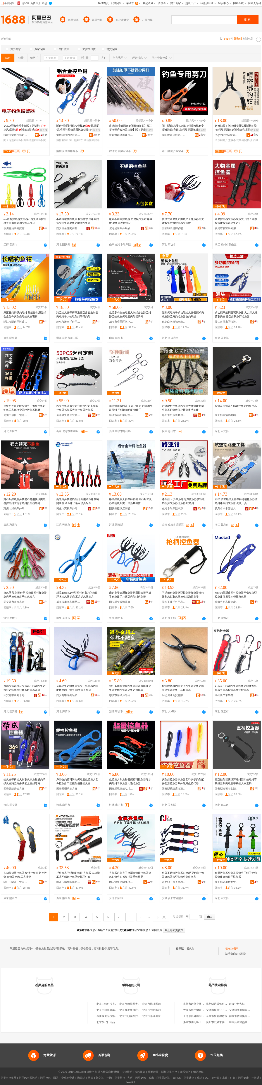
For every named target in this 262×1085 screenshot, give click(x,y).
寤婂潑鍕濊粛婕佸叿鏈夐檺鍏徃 (121, 134)
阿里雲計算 (163, 1077)
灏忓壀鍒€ (62, 140)
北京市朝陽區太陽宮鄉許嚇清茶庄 (139, 1003)
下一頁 (160, 917)
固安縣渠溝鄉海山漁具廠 (227, 415)
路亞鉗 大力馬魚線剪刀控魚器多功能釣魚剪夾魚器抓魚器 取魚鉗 (183, 501)
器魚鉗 (190, 948)
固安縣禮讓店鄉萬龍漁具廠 (174, 788)
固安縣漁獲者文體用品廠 (227, 788)
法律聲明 (127, 1071)
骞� (43, 134)
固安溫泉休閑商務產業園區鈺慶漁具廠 (68, 228)
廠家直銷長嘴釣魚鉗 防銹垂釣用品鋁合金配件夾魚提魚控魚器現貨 (24, 314)
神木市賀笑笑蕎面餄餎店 (243, 1016)
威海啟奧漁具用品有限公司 (68, 601)
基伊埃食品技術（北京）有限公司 (116, 1016)
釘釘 (232, 1077)
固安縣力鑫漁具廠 (13, 601)
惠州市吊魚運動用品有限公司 (174, 415)
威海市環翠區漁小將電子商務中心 (121, 321)
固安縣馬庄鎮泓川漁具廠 (121, 788)
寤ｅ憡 (43, 129)
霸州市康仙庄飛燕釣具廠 (15, 415)
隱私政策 (153, 1071)
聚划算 (100, 1077)
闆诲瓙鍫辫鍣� (33, 140)
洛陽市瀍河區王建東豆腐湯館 (200, 1022)
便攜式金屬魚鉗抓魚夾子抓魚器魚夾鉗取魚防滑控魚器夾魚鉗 (183, 221)
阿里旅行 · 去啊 (124, 1077)
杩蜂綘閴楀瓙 (244, 140)
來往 (225, 1077)
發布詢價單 (231, 948)
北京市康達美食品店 (154, 1016)
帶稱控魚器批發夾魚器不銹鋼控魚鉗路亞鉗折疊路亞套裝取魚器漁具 (24, 688)
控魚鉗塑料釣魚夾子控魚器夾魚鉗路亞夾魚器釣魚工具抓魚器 (183, 688)
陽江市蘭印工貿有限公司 (15, 882)
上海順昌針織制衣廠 (195, 1016)
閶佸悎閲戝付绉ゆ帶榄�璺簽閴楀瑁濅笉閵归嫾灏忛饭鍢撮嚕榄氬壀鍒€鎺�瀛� (77, 128)
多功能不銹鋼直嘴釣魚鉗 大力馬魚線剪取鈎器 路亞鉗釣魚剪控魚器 (236, 314)
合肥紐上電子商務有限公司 (174, 882)
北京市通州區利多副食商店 (158, 1010)
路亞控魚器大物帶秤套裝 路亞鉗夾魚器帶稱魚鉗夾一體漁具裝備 (130, 501)
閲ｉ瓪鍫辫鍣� (13, 140)
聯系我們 (185, 1071)
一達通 (255, 1077)
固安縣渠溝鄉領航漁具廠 (68, 695)
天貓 (90, 1077)
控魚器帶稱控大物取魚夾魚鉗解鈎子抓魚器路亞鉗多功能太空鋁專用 (24, 781)
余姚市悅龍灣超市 (216, 1016)
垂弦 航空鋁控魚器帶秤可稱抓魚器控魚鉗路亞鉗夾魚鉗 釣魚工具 (236, 501)
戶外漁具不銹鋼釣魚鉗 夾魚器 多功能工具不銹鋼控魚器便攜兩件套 (78, 874)
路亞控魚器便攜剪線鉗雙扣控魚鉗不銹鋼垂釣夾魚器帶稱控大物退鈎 (236, 781)
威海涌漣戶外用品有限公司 (121, 228)
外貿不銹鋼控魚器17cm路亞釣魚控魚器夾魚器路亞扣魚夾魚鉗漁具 (183, 874)
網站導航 (198, 1071)
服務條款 (140, 1071)
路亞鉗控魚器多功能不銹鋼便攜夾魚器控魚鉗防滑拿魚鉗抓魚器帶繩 (24, 501)
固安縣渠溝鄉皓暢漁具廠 (174, 228)
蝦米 (151, 1077)
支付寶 (215, 1077)
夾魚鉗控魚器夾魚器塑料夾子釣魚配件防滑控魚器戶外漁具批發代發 (183, 781)
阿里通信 (189, 1077)
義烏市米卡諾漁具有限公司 (227, 508)
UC (207, 1077)
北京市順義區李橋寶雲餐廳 (112, 1010)
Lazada (130, 1081)
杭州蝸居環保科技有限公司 (222, 1003)
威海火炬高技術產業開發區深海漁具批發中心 (227, 601)
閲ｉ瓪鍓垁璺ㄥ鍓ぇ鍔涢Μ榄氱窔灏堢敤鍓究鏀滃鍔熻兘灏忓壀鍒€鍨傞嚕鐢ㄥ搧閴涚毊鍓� (183, 128)
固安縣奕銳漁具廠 (119, 601)
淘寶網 (81, 1077)
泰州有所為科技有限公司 (15, 228)
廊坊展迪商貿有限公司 (174, 695)
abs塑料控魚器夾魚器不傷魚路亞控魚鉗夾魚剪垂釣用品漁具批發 (24, 221)
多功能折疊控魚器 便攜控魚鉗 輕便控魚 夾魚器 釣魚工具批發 (25, 874)
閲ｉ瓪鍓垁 (76, 140)
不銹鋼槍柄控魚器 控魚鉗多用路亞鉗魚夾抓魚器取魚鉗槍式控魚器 (77, 221)
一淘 (109, 1077)
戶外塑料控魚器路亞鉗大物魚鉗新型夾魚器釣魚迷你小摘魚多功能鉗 (183, 407)
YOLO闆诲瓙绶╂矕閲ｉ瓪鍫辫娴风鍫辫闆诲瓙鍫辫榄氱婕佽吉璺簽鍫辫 (25, 128)
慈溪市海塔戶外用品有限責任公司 (121, 695)
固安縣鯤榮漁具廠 (13, 788)
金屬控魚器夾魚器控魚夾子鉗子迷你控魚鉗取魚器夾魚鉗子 (236, 221)
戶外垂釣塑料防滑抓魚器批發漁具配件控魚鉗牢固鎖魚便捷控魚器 (77, 781)
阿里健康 (243, 1077)
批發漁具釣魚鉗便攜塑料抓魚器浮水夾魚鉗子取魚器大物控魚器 (130, 781)
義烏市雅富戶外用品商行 (227, 228)
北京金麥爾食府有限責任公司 (136, 1010)
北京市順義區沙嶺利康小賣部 (136, 1016)
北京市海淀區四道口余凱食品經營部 (163, 1003)
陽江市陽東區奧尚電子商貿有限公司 (68, 882)
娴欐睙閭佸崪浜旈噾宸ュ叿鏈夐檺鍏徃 (68, 134)
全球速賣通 (67, 1077)
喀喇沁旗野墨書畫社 (241, 1022)
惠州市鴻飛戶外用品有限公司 (15, 508)
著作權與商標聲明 (108, 1071)
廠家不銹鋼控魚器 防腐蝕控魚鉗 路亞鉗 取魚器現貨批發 (130, 221)
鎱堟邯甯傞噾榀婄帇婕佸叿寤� (15, 134)
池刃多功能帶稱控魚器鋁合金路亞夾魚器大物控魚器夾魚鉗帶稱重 (130, 688)
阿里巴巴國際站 (28, 1077)
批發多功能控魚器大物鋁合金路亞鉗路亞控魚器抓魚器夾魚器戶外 (130, 314)
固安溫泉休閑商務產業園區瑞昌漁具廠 (121, 882)
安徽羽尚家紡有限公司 (242, 1010)
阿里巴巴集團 (8, 1077)
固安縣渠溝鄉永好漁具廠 (15, 695)
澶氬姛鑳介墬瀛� (225, 140)
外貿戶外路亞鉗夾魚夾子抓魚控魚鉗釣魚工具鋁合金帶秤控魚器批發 (24, 407)
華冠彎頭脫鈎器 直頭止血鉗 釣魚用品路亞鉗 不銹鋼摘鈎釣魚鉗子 (130, 407)
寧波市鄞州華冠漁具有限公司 (121, 415)
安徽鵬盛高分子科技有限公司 (223, 1010)
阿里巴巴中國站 (49, 1077)
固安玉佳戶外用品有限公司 (174, 601)
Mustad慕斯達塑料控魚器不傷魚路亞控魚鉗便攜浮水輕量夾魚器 (236, 594)
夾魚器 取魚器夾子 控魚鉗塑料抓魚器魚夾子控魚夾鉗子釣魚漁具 (25, 594)
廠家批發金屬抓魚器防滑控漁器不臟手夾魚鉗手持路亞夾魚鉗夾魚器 (130, 594)
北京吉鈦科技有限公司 (110, 1003)
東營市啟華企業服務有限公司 (200, 1003)
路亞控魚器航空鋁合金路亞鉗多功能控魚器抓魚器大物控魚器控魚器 (77, 407)
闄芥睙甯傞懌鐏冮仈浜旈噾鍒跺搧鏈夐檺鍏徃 (174, 134)
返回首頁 (157, 930)
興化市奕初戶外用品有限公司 (68, 508)
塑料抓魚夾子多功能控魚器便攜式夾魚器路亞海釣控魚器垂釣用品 (183, 314)
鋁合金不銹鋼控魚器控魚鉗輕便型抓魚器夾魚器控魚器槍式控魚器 (236, 688)
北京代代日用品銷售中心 (111, 1022)
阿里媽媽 (140, 1077)
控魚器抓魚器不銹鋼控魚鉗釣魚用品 (236, 405)
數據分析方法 (237, 1003)
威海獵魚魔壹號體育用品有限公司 (68, 415)
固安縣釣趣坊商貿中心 (227, 882)
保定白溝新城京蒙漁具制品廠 (174, 321)
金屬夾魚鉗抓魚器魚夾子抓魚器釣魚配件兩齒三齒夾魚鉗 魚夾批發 (77, 688)
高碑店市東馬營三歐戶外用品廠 (227, 695)
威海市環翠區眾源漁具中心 (174, 508)
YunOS (176, 1077)
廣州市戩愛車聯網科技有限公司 (224, 1022)
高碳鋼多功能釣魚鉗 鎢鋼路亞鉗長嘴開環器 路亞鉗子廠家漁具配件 (77, 501)
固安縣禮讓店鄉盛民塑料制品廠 (121, 508)
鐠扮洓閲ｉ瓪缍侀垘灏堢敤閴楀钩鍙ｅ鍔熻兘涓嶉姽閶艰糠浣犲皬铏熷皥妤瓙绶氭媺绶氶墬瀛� (236, 128)
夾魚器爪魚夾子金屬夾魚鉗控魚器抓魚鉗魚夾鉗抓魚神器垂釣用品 (130, 874)
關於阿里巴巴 (169, 1071)
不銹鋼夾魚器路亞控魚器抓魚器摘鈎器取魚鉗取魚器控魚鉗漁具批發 (183, 594)
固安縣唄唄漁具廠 (66, 788)
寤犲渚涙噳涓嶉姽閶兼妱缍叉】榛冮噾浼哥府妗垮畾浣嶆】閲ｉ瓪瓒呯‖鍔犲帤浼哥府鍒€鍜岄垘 (131, 128)
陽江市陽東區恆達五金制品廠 (15, 321)
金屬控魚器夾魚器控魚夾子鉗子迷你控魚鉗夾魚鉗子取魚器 (236, 874)
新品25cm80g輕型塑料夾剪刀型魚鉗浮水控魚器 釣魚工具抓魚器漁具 (77, 594)
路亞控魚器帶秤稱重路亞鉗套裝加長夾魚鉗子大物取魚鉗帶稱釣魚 (77, 314)
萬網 (199, 1077)
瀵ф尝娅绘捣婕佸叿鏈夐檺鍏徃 (227, 134)
